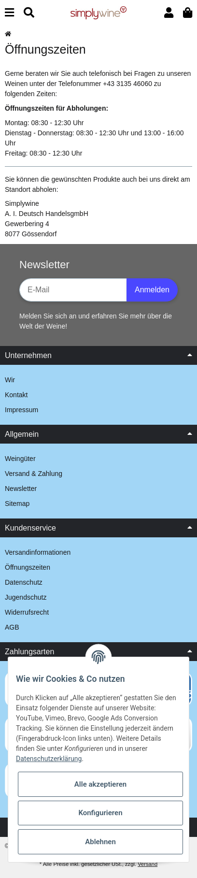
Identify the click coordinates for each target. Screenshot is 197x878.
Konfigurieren (100, 812)
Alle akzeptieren (100, 784)
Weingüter (20, 458)
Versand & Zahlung (33, 473)
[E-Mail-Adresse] (73, 290)
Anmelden (152, 290)
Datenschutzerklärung (49, 759)
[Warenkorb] (187, 13)
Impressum (21, 410)
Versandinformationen (37, 552)
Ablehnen (100, 841)
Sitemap (17, 503)
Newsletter (21, 488)
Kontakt (16, 395)
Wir (10, 380)
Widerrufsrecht (27, 612)
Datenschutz (23, 582)
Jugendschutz (25, 597)
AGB (12, 627)
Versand (147, 864)
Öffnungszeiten (27, 567)
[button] (168, 13)
